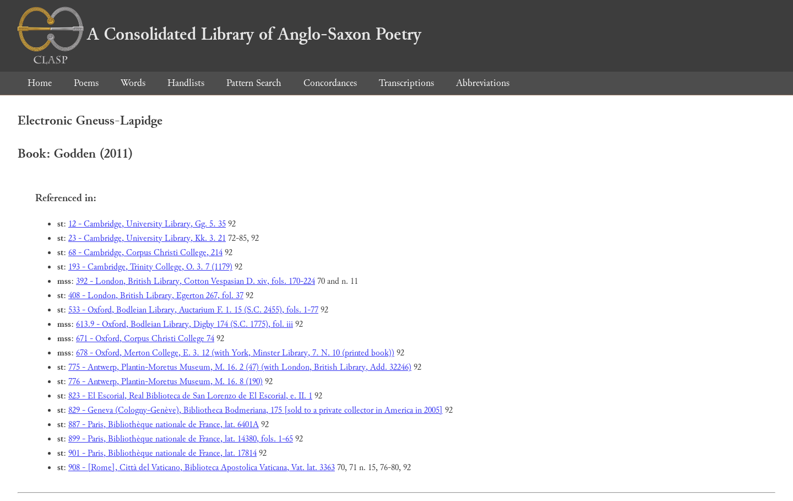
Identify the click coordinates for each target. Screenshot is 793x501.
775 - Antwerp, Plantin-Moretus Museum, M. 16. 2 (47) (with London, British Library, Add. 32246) (239, 367)
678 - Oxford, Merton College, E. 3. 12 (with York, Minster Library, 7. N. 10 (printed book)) (235, 353)
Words (133, 83)
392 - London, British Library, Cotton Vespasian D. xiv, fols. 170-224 (195, 281)
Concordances (330, 83)
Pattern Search (253, 83)
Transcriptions (406, 83)
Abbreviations (482, 83)
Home (40, 83)
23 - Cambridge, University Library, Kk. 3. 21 (147, 238)
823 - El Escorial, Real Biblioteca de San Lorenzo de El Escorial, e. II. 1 (190, 396)
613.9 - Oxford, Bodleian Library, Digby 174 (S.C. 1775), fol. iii (184, 324)
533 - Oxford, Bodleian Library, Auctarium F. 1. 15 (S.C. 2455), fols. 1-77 (193, 310)
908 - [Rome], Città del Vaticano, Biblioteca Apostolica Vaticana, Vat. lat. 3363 (201, 467)
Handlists (185, 83)
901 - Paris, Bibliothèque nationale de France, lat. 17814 (162, 453)
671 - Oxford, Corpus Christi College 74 (145, 338)
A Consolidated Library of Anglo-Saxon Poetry (219, 34)
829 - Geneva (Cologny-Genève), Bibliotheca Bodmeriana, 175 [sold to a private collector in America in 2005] (255, 410)
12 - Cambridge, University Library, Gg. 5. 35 (147, 224)
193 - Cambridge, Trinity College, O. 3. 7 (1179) (150, 267)
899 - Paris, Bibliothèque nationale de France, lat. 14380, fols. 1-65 (180, 439)
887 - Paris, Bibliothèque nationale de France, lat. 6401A (163, 424)
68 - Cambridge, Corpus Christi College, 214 (145, 252)
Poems (86, 83)
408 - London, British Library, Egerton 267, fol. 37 (155, 295)
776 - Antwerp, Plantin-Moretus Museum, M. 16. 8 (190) (165, 381)
